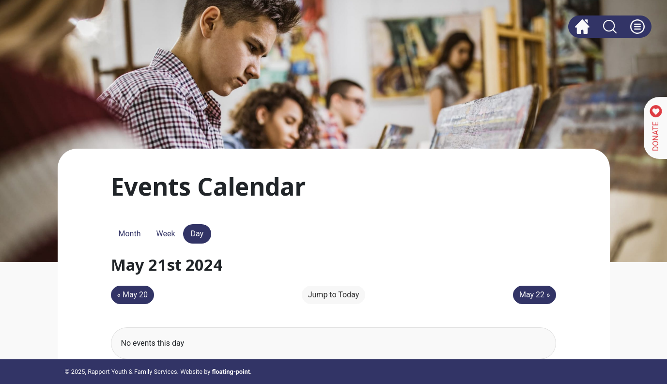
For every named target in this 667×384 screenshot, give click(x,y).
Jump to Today (333, 294)
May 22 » (534, 294)
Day (197, 233)
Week (165, 233)
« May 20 (132, 294)
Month (130, 233)
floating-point (231, 371)
